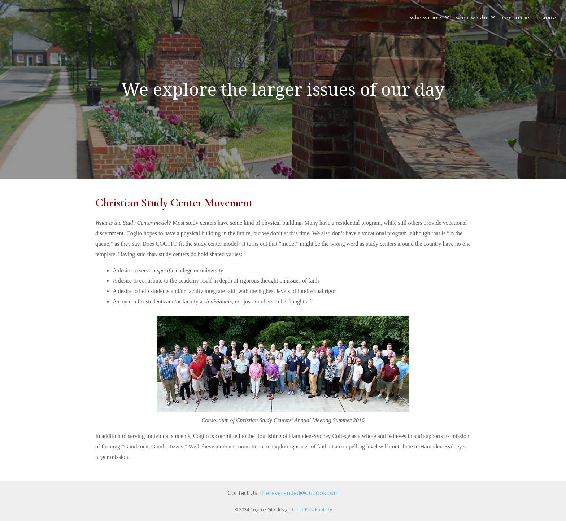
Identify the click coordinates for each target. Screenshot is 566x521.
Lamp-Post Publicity (312, 510)
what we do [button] (477, 17)
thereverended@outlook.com (299, 493)
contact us (516, 17)
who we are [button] (431, 17)
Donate (546, 17)
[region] (283, 89)
